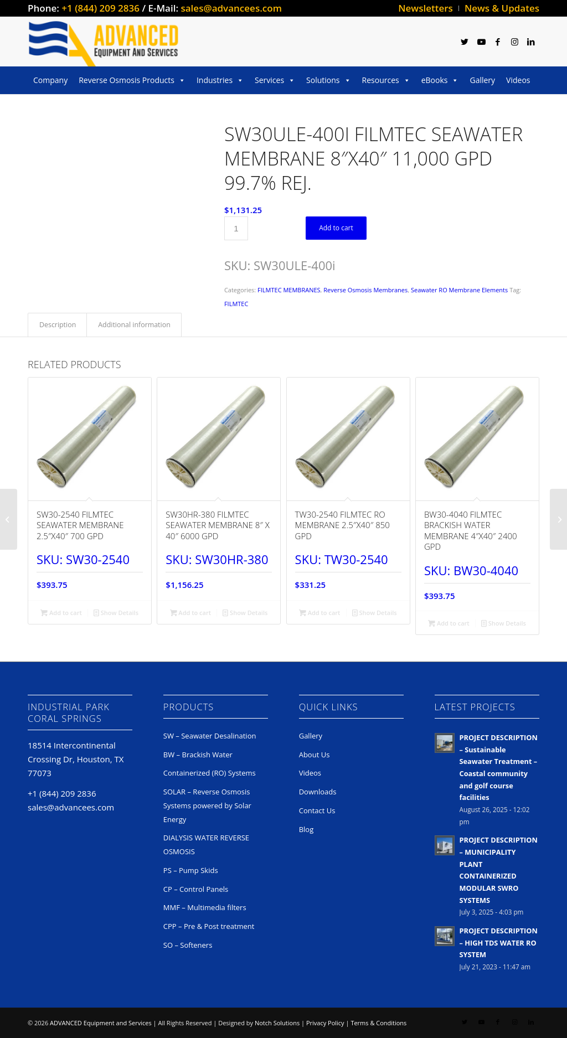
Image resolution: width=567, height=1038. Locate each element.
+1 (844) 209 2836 (100, 8)
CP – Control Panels (195, 889)
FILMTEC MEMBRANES (289, 290)
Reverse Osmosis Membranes (365, 290)
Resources (386, 80)
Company (50, 80)
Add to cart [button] (61, 612)
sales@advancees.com (231, 8)
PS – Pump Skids (190, 870)
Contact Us (317, 810)
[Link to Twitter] (464, 41)
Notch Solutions (277, 1023)
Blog (306, 829)
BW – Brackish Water (198, 755)
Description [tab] (57, 324)
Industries (220, 80)
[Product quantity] (236, 228)
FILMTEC (236, 303)
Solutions (328, 80)
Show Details (116, 612)
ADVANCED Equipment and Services (101, 1023)
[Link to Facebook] (497, 41)
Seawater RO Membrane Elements (459, 290)
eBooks (440, 80)
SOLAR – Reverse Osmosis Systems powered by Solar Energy (207, 805)
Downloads (318, 792)
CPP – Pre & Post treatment (209, 926)
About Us (314, 755)
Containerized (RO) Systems (209, 773)
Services (275, 80)
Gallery (482, 80)
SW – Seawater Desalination (209, 736)
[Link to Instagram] (514, 41)
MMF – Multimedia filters (204, 907)
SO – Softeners (188, 945)
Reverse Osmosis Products (132, 80)
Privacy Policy (325, 1023)
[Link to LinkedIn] (531, 41)
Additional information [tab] (134, 324)
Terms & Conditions (378, 1023)
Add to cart (336, 228)
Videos (518, 80)
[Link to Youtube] (481, 41)
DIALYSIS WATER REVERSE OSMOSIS (206, 844)
